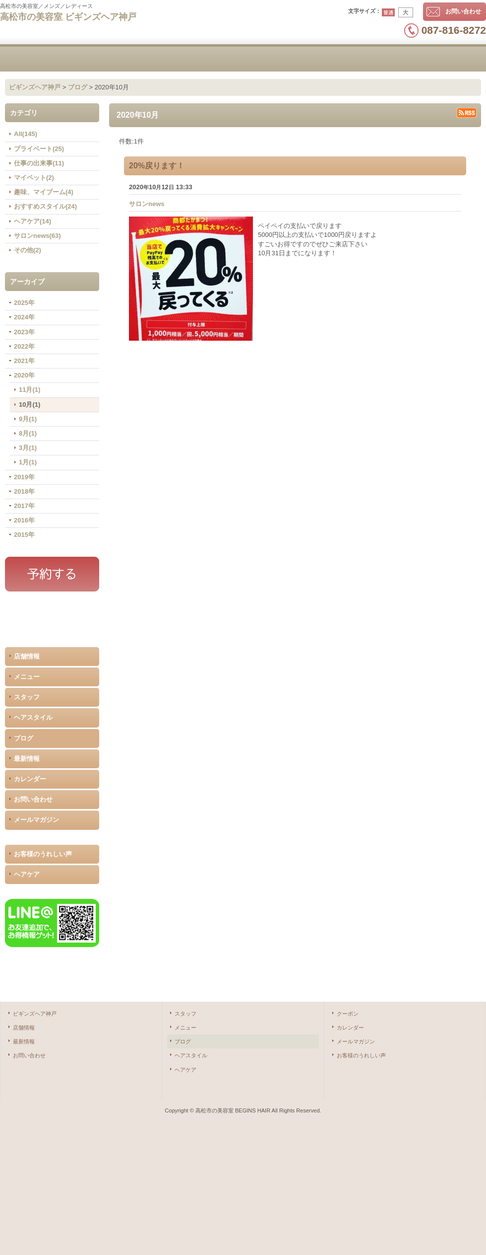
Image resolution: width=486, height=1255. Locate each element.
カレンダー (30, 779)
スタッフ (27, 697)
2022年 (24, 346)
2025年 (24, 302)
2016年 (24, 520)
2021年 (24, 361)
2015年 (24, 534)
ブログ (23, 738)
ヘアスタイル (33, 717)
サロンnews (147, 204)
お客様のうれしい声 (43, 854)
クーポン (348, 1014)
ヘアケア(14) (32, 221)
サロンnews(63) (37, 235)
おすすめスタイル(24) (45, 206)
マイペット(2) (34, 177)
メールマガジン (36, 819)
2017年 (24, 506)
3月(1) (28, 447)
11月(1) (29, 389)
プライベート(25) (39, 148)
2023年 (24, 332)
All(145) (25, 134)
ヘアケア (27, 874)
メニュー (27, 676)
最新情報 (27, 758)
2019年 (24, 477)
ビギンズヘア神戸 (35, 1014)
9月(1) (28, 419)
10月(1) (29, 404)
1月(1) (28, 462)
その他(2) (27, 250)
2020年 (24, 375)
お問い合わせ (463, 11)
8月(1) (28, 433)
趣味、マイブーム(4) (43, 192)
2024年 (24, 317)
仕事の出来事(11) (39, 163)
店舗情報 (27, 656)
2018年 (24, 491)
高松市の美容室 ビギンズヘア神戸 (68, 17)
